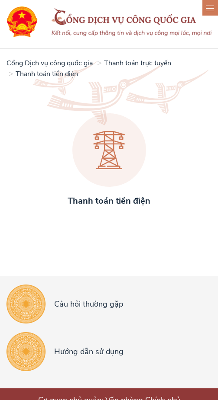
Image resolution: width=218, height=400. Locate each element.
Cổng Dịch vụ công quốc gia (50, 63)
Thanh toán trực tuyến (137, 63)
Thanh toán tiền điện (47, 74)
